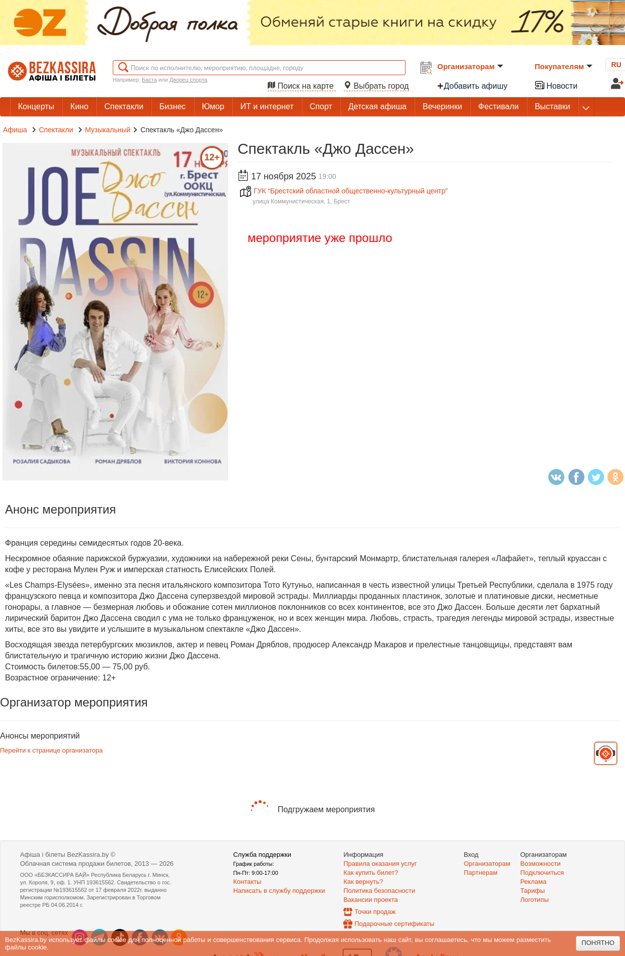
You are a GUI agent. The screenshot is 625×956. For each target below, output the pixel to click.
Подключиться (542, 872)
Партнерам (480, 872)
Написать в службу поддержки (279, 890)
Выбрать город (376, 86)
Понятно (597, 942)
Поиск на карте (302, 86)
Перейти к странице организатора (51, 750)
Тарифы (532, 890)
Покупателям (563, 66)
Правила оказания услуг (380, 863)
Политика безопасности (379, 890)
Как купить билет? (370, 872)
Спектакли (57, 130)
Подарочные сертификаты (394, 923)
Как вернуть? (363, 881)
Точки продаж (374, 911)
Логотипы (534, 899)
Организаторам (470, 66)
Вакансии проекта (370, 899)
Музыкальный (108, 130)
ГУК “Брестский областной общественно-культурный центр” (344, 191)
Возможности (540, 863)
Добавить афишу (472, 86)
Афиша (15, 130)
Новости (555, 85)
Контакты (247, 881)
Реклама (533, 881)
